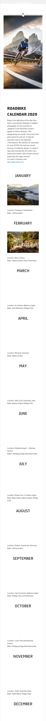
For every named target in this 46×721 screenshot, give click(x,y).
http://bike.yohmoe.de (15, 162)
